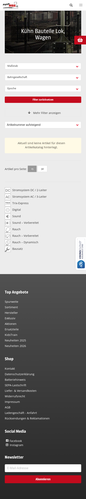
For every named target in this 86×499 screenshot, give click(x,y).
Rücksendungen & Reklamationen (27, 418)
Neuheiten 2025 (15, 340)
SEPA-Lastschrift (15, 385)
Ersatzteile (12, 329)
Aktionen (10, 324)
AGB (7, 407)
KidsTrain (11, 335)
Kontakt (10, 368)
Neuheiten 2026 (15, 346)
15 (32, 168)
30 (42, 168)
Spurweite (11, 302)
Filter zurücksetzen (43, 99)
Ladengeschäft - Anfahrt (21, 413)
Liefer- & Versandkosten (21, 391)
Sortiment (11, 307)
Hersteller (11, 313)
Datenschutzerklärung (19, 374)
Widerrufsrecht (15, 396)
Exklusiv (10, 318)
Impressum (12, 402)
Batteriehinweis (15, 380)
